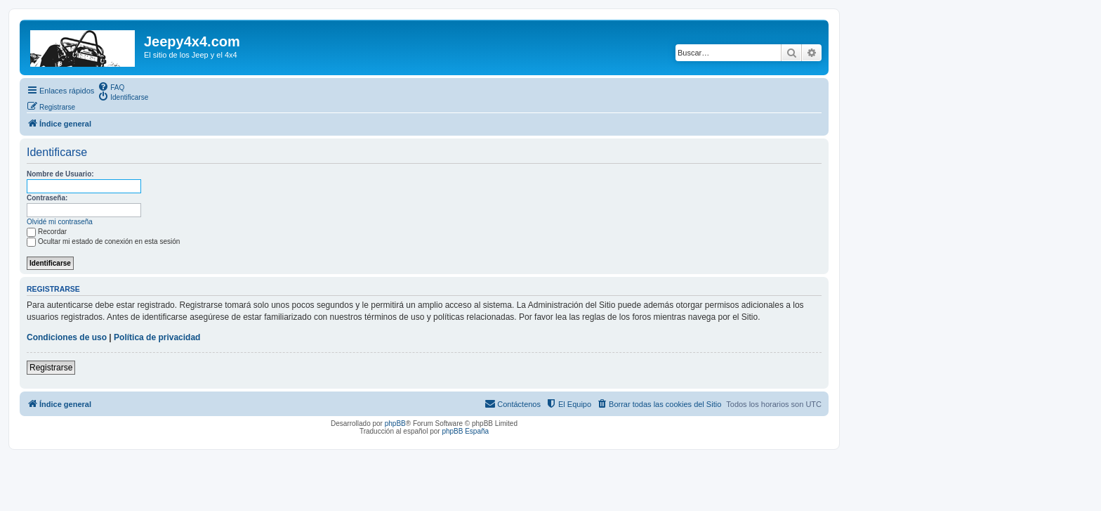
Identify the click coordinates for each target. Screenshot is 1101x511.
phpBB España (465, 431)
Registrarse (50, 368)
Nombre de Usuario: (60, 174)
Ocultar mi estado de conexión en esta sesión (103, 241)
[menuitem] (111, 86)
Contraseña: (47, 198)
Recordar (47, 231)
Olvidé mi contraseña (60, 222)
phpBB (395, 423)
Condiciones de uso (67, 337)
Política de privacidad (157, 337)
